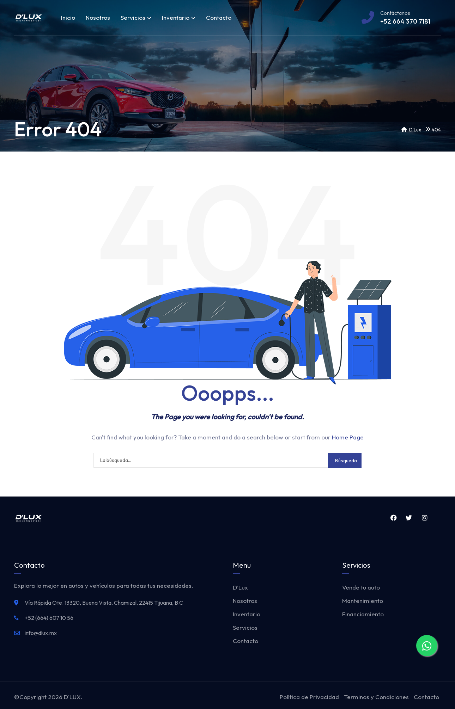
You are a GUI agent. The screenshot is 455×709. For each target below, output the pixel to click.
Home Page (348, 437)
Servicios (136, 17)
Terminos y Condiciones (376, 697)
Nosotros (98, 17)
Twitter (409, 517)
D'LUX (72, 697)
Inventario (178, 17)
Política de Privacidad (309, 697)
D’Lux (240, 587)
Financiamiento (363, 614)
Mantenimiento (362, 600)
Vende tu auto (361, 587)
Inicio (68, 17)
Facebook (393, 517)
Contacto (218, 17)
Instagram (424, 517)
